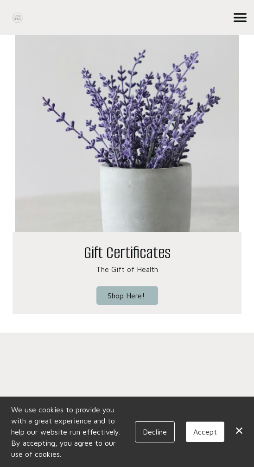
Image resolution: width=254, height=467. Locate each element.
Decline (155, 432)
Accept (205, 432)
